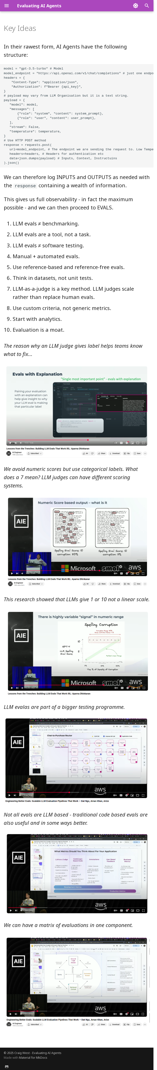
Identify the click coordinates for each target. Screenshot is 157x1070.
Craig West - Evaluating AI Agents (37, 1052)
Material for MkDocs (33, 1057)
